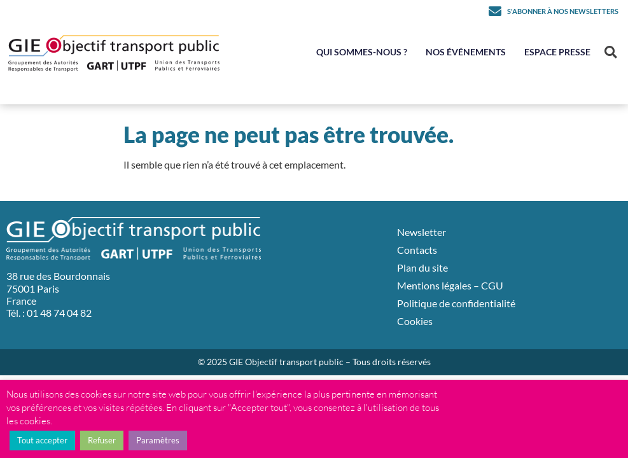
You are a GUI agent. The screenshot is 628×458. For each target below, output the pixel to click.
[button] (610, 52)
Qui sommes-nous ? (361, 51)
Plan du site (422, 267)
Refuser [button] (102, 440)
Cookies (415, 321)
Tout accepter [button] (42, 440)
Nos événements (466, 51)
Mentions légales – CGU (450, 285)
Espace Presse (557, 51)
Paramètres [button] (157, 440)
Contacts (417, 250)
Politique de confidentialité (456, 303)
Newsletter (421, 232)
